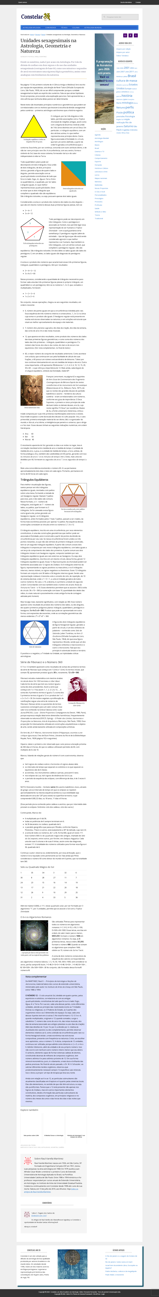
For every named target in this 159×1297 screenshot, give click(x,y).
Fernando (98, 165)
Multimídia (98, 185)
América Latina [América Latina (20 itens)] (121, 76)
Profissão (98, 205)
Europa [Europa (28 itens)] (128, 88)
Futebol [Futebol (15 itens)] (134, 89)
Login (103, 1294)
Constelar (35, 16)
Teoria (33, 1145)
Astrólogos (99, 141)
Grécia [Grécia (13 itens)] (132, 92)
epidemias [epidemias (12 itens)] (125, 85)
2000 (39, 1147)
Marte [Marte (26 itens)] (118, 103)
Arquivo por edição (123, 49)
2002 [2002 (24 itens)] (132, 68)
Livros (97, 175)
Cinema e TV (99, 151)
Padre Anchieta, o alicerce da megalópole (121, 1271)
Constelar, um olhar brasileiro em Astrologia (65, 1292)
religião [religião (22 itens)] (127, 119)
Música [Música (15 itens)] (135, 103)
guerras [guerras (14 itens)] (118, 96)
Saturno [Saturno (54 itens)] (128, 126)
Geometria (54, 1147)
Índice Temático (122, 55)
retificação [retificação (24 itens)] (120, 122)
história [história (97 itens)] (127, 95)
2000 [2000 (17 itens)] (121, 68)
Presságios (99, 198)
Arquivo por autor (123, 52)
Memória (98, 182)
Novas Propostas (101, 188)
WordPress (96, 1294)
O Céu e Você (100, 192)
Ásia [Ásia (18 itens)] (127, 133)
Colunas (98, 155)
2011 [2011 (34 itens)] (131, 71)
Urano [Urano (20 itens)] (118, 133)
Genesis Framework (86, 1294)
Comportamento (101, 158)
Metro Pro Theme (71, 1294)
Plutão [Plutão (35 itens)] (119, 112)
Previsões (98, 202)
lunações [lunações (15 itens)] (131, 99)
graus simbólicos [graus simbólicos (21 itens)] (122, 92)
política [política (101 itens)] (128, 112)
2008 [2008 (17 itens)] (127, 72)
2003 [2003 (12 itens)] (135, 68)
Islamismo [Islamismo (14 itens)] (119, 99)
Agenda (97, 135)
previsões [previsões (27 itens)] (120, 116)
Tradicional (99, 218)
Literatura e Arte (101, 172)
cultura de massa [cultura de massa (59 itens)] (126, 80)
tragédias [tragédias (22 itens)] (126, 130)
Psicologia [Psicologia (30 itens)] (130, 116)
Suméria (61, 1147)
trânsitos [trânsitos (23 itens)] (133, 130)
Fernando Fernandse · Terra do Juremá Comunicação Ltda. (102, 1292)
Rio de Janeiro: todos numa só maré (118, 1262)
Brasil (97, 148)
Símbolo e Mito (100, 212)
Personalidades (101, 195)
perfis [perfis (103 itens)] (130, 107)
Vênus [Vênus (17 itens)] (123, 133)
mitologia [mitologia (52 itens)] (127, 102)
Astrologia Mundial (102, 138)
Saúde (97, 208)
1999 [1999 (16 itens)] (117, 68)
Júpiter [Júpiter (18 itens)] (125, 99)
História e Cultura (101, 168)
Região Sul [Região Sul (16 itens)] (119, 119)
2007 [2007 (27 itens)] (122, 71)
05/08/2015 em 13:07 (39, 1216)
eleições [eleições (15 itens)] (119, 85)
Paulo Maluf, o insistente (114, 1275)
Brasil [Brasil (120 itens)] (132, 76)
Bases (97, 145)
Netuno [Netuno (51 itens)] (120, 107)
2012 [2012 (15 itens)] (136, 72)
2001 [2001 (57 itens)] (127, 67)
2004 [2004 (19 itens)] (118, 72)
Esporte (98, 161)
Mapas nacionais (101, 178)
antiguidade (45, 1147)
